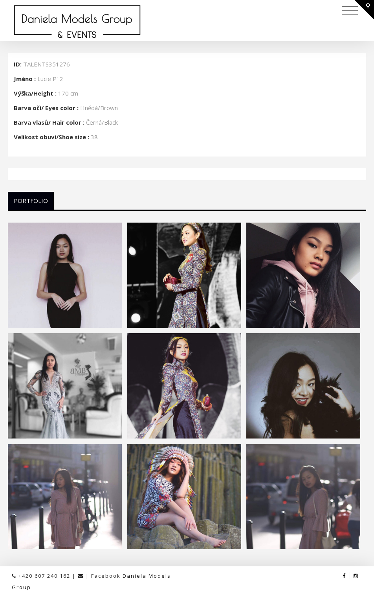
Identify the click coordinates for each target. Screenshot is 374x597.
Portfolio (31, 201)
